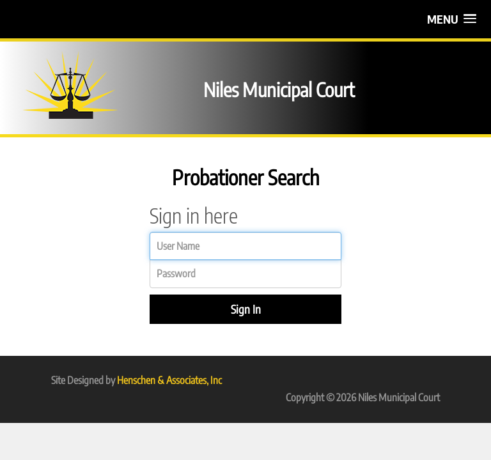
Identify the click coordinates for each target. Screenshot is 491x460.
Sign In (246, 309)
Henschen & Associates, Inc (169, 380)
